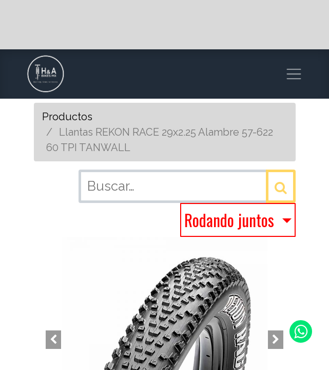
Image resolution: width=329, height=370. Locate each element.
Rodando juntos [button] (231, 220)
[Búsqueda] (281, 186)
